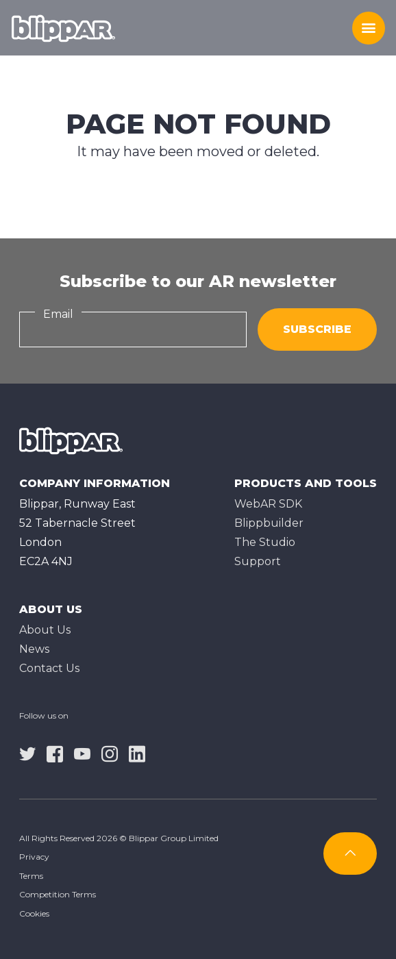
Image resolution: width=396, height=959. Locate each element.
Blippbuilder (269, 523)
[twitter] (27, 753)
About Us (45, 629)
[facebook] (55, 753)
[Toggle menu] (368, 28)
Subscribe (317, 329)
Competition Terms (57, 894)
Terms (31, 876)
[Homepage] (63, 28)
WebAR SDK (268, 503)
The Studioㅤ (264, 542)
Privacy (34, 856)
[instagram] (109, 753)
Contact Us (49, 668)
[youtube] (82, 753)
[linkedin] (137, 753)
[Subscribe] (350, 853)
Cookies (34, 913)
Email (58, 314)
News (34, 649)
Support (257, 561)
